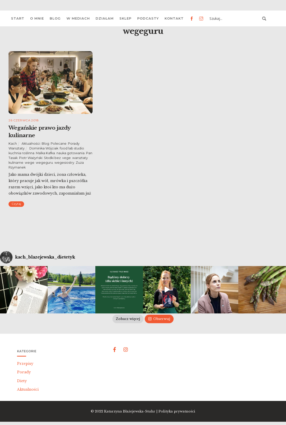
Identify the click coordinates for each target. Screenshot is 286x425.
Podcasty (148, 18)
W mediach (78, 18)
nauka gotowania (70, 153)
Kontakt (174, 18)
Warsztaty (17, 148)
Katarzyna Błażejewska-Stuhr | (131, 411)
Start (17, 18)
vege (66, 158)
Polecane (58, 143)
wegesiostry (64, 162)
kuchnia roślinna (21, 153)
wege (29, 162)
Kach (13, 143)
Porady (74, 143)
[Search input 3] (234, 18)
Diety (22, 381)
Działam (105, 18)
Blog (55, 18)
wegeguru (44, 162)
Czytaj (16, 204)
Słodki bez (52, 158)
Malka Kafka (45, 153)
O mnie (37, 18)
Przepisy (25, 363)
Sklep (125, 18)
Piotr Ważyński (30, 158)
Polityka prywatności (177, 411)
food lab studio (72, 148)
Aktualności (31, 143)
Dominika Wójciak (43, 148)
